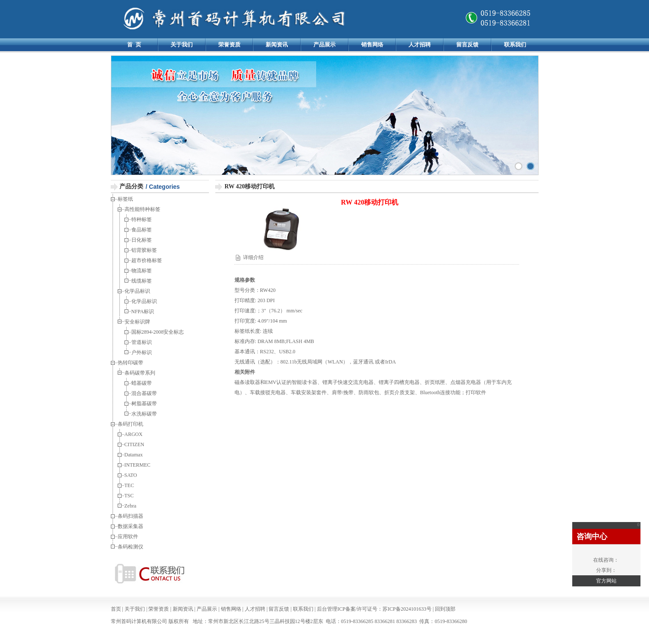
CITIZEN (135, 444)
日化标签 (141, 240)
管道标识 (142, 342)
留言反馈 (467, 44)
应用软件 (128, 537)
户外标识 (142, 352)
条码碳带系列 (140, 373)
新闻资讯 (277, 44)
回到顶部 (445, 609)
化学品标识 (137, 291)
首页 (116, 609)
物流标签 (142, 271)
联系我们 (515, 44)
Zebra (130, 506)
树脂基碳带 (144, 404)
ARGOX (134, 434)
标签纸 (125, 199)
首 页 (134, 44)
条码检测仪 (130, 547)
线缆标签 (141, 281)
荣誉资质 (229, 44)
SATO (131, 475)
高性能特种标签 (142, 209)
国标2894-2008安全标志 (157, 332)
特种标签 (141, 219)
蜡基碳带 (142, 383)
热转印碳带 (130, 363)
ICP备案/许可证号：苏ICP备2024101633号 (384, 609)
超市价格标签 (146, 260)
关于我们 (182, 44)
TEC (129, 485)
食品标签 (142, 230)
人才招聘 (420, 44)
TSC (129, 496)
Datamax (134, 455)
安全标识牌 (138, 322)
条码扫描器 (130, 516)
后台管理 (327, 609)
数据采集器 (130, 526)
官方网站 (606, 581)
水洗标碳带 (144, 414)
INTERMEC (138, 465)
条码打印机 (130, 424)
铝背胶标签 (144, 250)
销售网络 (372, 44)
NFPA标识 (143, 311)
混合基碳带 (144, 393)
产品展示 (324, 44)
